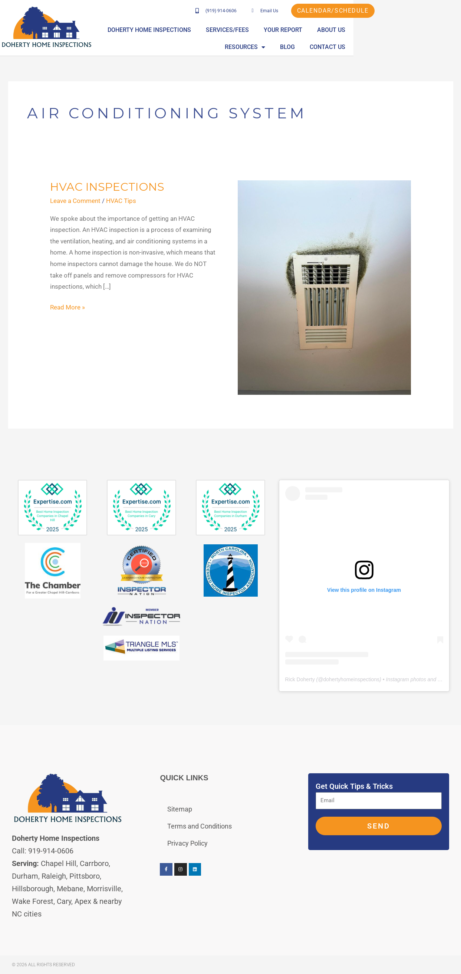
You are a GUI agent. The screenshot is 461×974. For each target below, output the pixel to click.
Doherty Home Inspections (200, 29)
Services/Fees (278, 29)
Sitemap (179, 809)
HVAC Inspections (107, 187)
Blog (393, 46)
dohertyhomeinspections (351, 679)
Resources (431, 30)
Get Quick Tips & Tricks (354, 786)
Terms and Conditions (199, 826)
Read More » (67, 306)
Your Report (334, 29)
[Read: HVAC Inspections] (324, 287)
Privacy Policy (187, 843)
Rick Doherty (300, 679)
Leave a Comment (75, 200)
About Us (382, 29)
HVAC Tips (121, 200)
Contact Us (434, 46)
